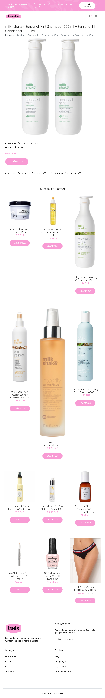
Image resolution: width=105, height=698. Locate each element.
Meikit (8, 661)
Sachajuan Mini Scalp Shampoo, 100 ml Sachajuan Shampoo (85, 509)
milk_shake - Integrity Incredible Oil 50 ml (52, 443)
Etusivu (8, 35)
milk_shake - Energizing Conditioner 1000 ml (85, 279)
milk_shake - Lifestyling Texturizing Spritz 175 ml (20, 507)
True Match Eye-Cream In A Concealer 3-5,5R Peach (19, 576)
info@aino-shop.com (65, 639)
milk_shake (35, 143)
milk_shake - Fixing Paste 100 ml (19, 231)
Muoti (8, 666)
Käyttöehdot (61, 666)
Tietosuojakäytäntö (64, 671)
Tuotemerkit (23, 143)
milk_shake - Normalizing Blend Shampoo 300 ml (85, 391)
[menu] (96, 16)
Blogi (57, 656)
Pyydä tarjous (87, 5)
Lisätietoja (17, 161)
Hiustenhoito (11, 656)
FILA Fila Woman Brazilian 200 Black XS (85, 588)
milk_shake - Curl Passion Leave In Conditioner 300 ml (19, 395)
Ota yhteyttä (60, 661)
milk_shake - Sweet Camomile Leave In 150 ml (52, 232)
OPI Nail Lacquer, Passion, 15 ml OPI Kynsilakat (52, 576)
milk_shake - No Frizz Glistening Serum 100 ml (52, 507)
